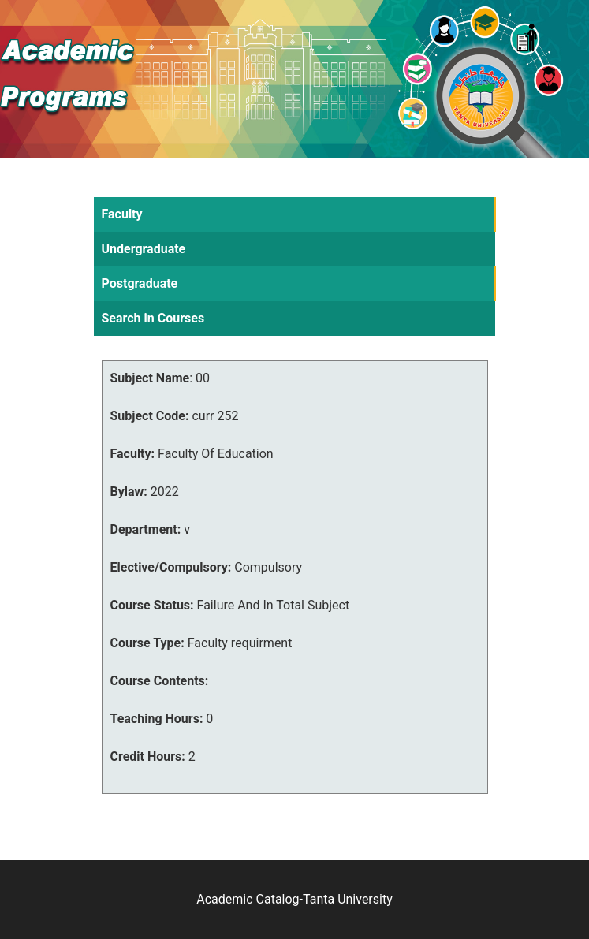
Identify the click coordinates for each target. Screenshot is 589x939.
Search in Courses (153, 318)
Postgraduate (140, 283)
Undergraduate (144, 248)
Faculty (122, 214)
